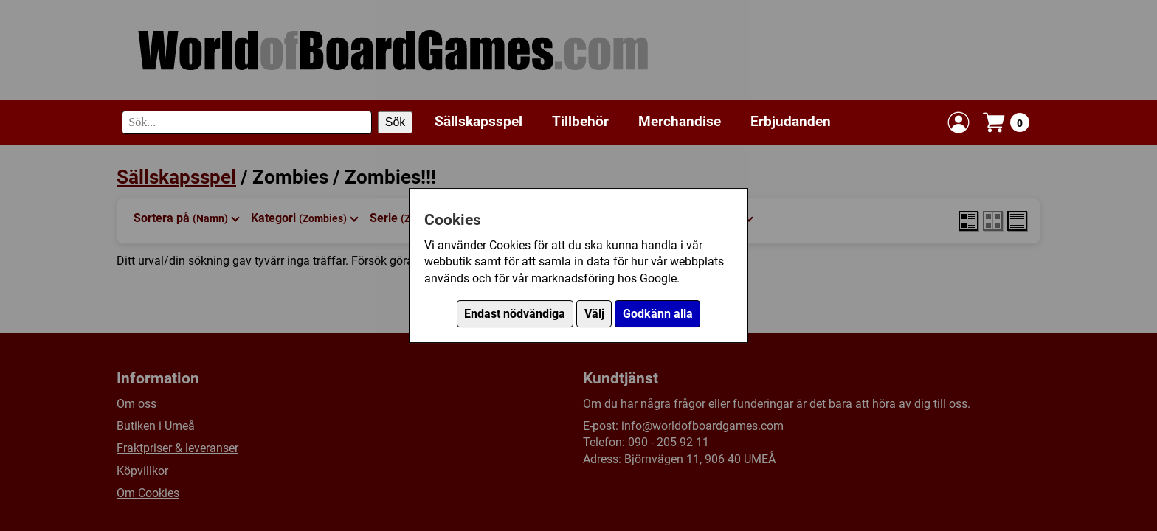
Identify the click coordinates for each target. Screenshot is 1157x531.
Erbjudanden (790, 121)
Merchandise (679, 121)
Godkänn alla (658, 314)
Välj (594, 314)
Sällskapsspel (478, 121)
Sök (395, 122)
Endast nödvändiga (514, 314)
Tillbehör (580, 121)
